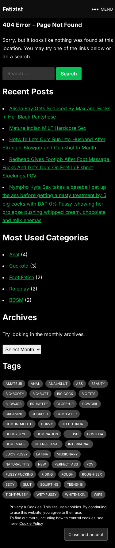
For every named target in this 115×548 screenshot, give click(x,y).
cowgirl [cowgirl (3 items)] (90, 404)
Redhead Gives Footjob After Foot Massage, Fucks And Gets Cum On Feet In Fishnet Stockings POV (56, 167)
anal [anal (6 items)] (35, 384)
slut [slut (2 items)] (27, 484)
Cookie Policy (31, 523)
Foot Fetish (21, 277)
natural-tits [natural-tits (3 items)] (17, 464)
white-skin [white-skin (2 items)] (75, 494)
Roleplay (19, 289)
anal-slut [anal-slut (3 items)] (57, 384)
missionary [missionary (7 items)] (67, 454)
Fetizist (12, 9)
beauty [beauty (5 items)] (98, 384)
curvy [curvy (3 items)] (47, 424)
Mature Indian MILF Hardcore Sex (47, 128)
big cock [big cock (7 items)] (65, 394)
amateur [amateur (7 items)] (14, 384)
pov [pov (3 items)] (90, 464)
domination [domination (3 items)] (47, 434)
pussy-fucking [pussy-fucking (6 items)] (19, 474)
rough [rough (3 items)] (67, 474)
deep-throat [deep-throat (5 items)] (73, 424)
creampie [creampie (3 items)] (14, 414)
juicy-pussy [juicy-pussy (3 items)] (17, 454)
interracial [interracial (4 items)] (79, 444)
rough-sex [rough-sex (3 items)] (92, 474)
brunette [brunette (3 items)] (39, 404)
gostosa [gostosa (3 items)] (95, 434)
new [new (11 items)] (42, 464)
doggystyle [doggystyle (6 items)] (17, 434)
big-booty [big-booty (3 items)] (15, 394)
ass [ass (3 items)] (79, 384)
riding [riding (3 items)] (47, 474)
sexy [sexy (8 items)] (10, 484)
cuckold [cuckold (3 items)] (40, 414)
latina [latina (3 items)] (42, 454)
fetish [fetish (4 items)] (73, 434)
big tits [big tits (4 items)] (88, 394)
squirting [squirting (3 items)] (49, 484)
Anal (14, 254)
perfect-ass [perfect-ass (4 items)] (66, 464)
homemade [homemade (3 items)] (16, 444)
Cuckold (19, 266)
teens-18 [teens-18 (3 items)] (75, 484)
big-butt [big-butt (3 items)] (40, 394)
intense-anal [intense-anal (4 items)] (46, 444)
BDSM (16, 300)
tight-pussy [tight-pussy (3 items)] (17, 494)
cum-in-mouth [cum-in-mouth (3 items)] (19, 424)
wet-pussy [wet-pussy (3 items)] (46, 494)
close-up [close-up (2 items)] (65, 404)
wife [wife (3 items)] (98, 494)
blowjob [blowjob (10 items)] (13, 404)
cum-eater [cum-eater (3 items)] (66, 414)
